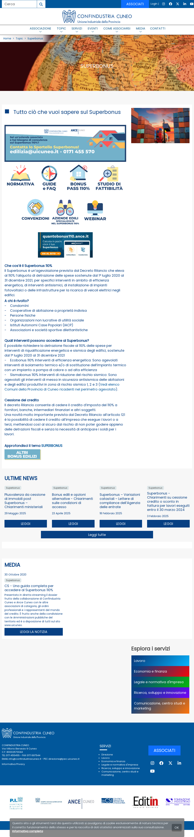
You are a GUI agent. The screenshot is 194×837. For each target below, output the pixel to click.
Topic (19, 38)
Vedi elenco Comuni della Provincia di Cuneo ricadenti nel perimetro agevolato (61, 387)
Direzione (107, 754)
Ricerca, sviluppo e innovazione (160, 692)
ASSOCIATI (135, 4)
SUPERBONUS (51, 445)
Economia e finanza (150, 671)
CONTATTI (157, 28)
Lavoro (139, 660)
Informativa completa (27, 831)
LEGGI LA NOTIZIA (33, 631)
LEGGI (25, 523)
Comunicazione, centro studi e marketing (159, 706)
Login (154, 4)
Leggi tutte (97, 534)
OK (177, 827)
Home (7, 38)
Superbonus (35, 38)
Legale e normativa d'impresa (159, 682)
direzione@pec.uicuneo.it (63, 758)
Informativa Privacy (13, 764)
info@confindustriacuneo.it (25, 758)
